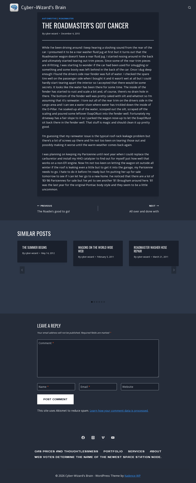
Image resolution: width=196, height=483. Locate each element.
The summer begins (34, 247)
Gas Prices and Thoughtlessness (66, 451)
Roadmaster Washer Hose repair (150, 249)
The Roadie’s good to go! (66, 208)
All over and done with (130, 208)
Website (127, 387)
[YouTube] (113, 437)
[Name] (56, 386)
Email (85, 387)
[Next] (173, 270)
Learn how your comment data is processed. (119, 410)
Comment (46, 343)
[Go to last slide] (22, 270)
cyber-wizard (51, 33)
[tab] (92, 302)
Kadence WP (132, 475)
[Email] (98, 386)
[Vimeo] (103, 437)
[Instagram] (93, 437)
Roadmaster (66, 18)
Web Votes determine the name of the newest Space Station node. (98, 457)
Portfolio (113, 451)
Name (44, 387)
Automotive (49, 18)
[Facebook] (83, 437)
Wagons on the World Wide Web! (95, 249)
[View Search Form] (189, 8)
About (156, 451)
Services (136, 451)
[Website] (140, 386)
